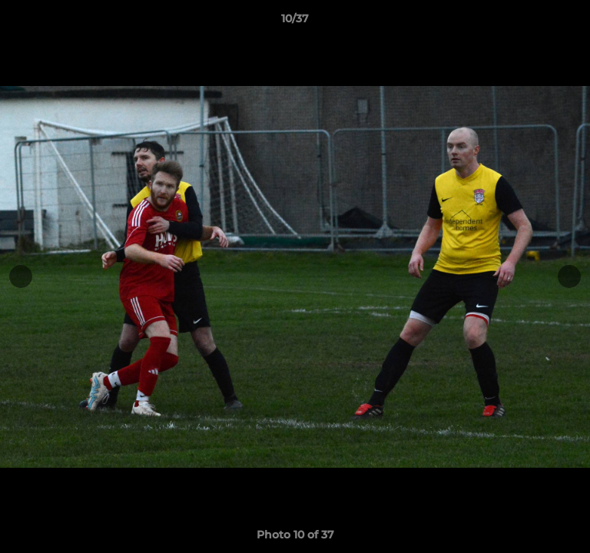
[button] (571, 22)
